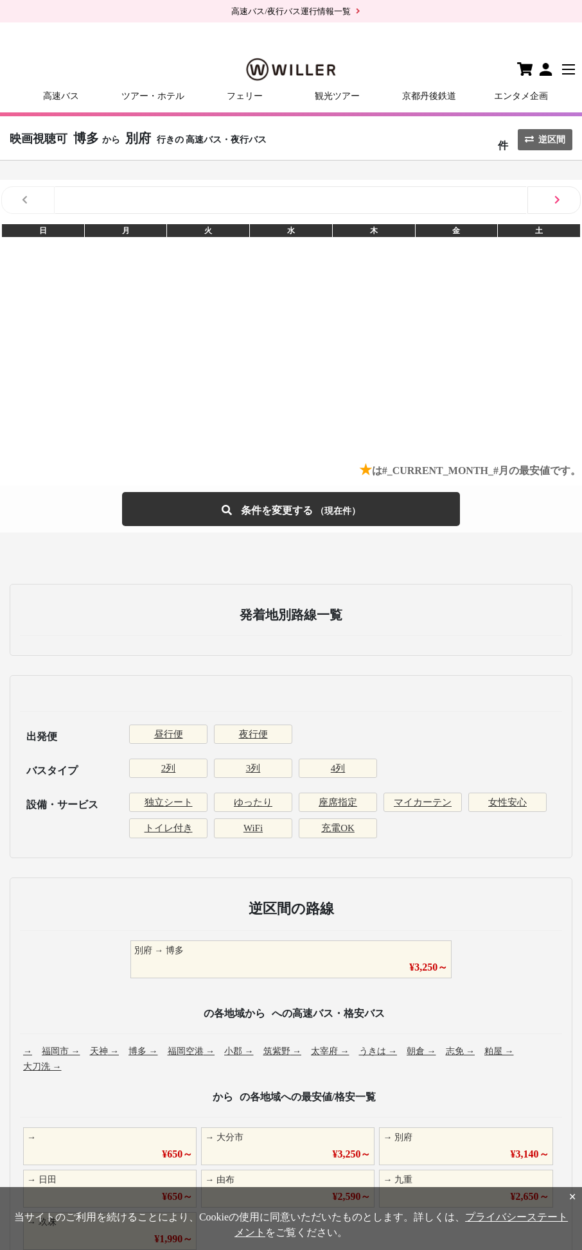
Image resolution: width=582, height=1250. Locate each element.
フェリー (245, 96)
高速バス (61, 96)
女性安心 (507, 802)
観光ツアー (337, 96)
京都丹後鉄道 (429, 96)
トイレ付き (169, 828)
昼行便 (168, 734)
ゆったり (253, 802)
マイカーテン (423, 802)
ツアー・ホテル (152, 96)
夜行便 (253, 734)
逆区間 (545, 140)
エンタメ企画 (521, 96)
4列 (338, 768)
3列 (253, 768)
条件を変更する (291, 509)
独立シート (169, 802)
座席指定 (338, 802)
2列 (168, 768)
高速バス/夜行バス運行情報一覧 (291, 11)
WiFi (253, 828)
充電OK (338, 828)
